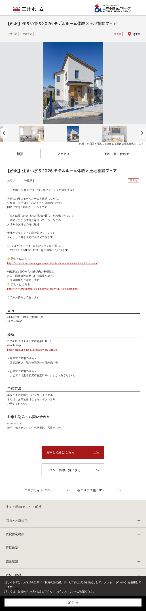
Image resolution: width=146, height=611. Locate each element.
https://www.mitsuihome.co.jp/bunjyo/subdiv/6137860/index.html (42, 288)
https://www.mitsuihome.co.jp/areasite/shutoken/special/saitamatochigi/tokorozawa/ (52, 263)
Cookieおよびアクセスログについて (50, 591)
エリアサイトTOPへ (38, 490)
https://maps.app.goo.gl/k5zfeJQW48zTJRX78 (32, 349)
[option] (73, 83)
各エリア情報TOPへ (91, 490)
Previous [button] (4, 133)
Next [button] (142, 133)
